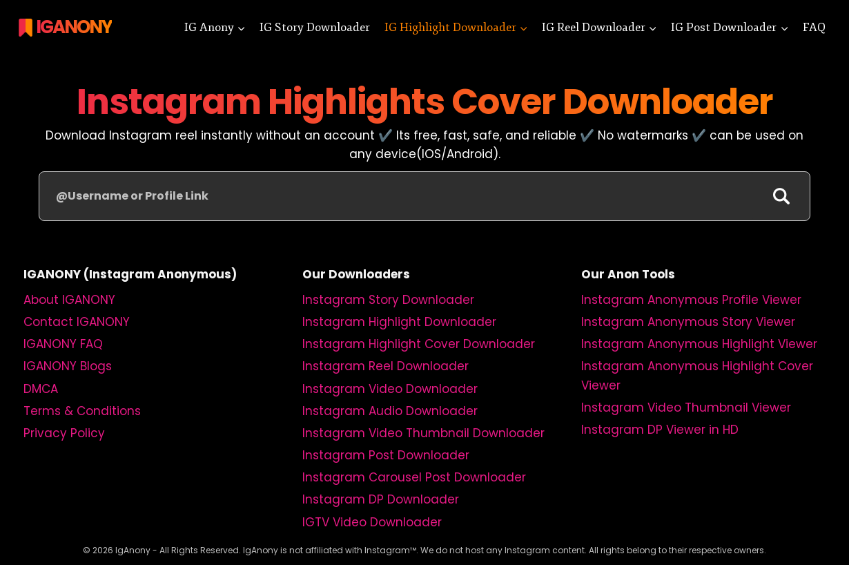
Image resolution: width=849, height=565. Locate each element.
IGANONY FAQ (63, 344)
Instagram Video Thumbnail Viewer (686, 407)
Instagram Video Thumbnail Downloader (423, 433)
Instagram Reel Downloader (385, 366)
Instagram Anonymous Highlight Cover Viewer (697, 375)
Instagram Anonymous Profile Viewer (691, 299)
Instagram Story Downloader (388, 299)
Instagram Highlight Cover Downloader (418, 344)
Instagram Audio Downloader (390, 411)
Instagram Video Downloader (390, 389)
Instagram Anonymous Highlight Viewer (699, 344)
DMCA (40, 389)
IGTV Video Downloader (372, 522)
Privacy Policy (64, 433)
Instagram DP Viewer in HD (660, 429)
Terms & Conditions (82, 411)
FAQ (814, 27)
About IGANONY (69, 299)
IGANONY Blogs (67, 366)
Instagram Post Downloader (385, 455)
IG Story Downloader (315, 27)
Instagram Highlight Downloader (399, 322)
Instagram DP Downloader (380, 499)
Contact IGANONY (76, 322)
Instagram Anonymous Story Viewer (688, 322)
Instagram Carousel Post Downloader (414, 477)
